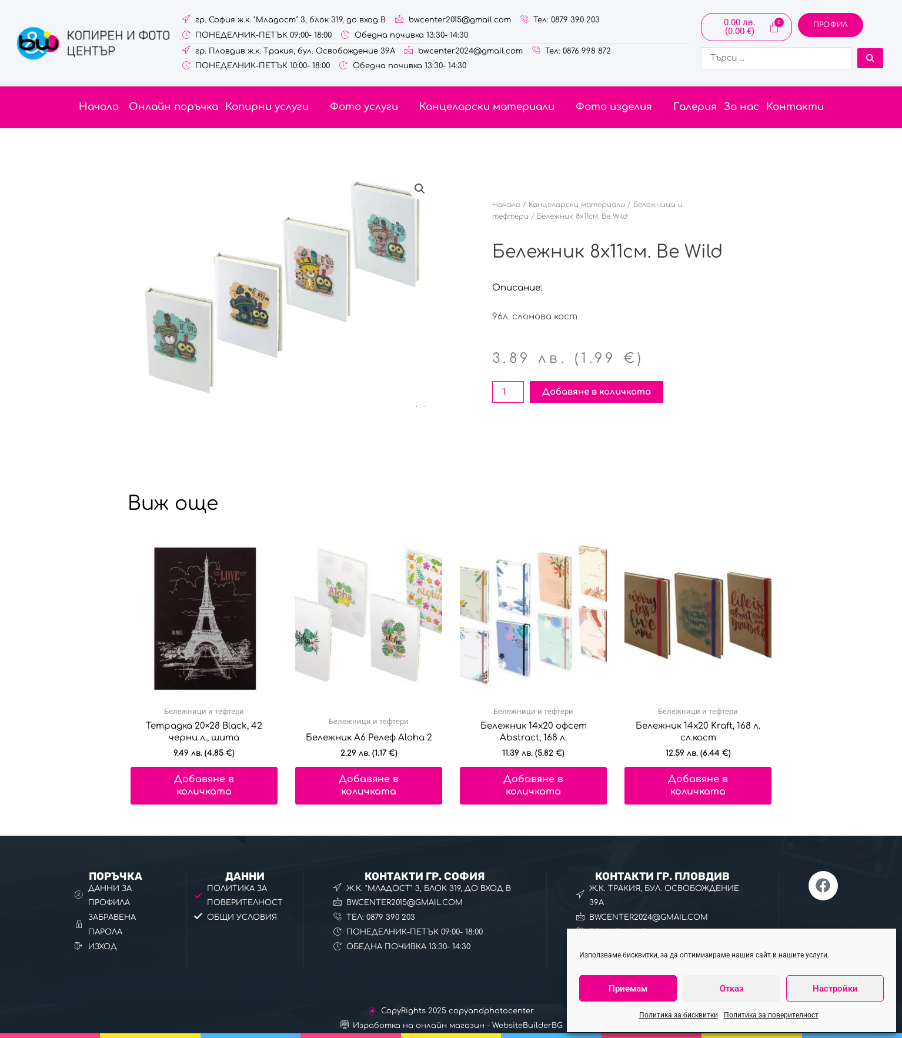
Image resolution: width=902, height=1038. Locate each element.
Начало (99, 106)
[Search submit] (870, 58)
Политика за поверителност (771, 1015)
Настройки (835, 988)
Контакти (795, 106)
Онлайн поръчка (172, 106)
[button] (274, 107)
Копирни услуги (274, 106)
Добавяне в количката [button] (204, 785)
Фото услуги (371, 106)
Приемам (628, 988)
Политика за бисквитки (678, 1015)
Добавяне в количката (596, 392)
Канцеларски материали (494, 106)
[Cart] (746, 27)
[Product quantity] (508, 392)
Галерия (695, 106)
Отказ (732, 988)
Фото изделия (621, 106)
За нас (741, 106)
